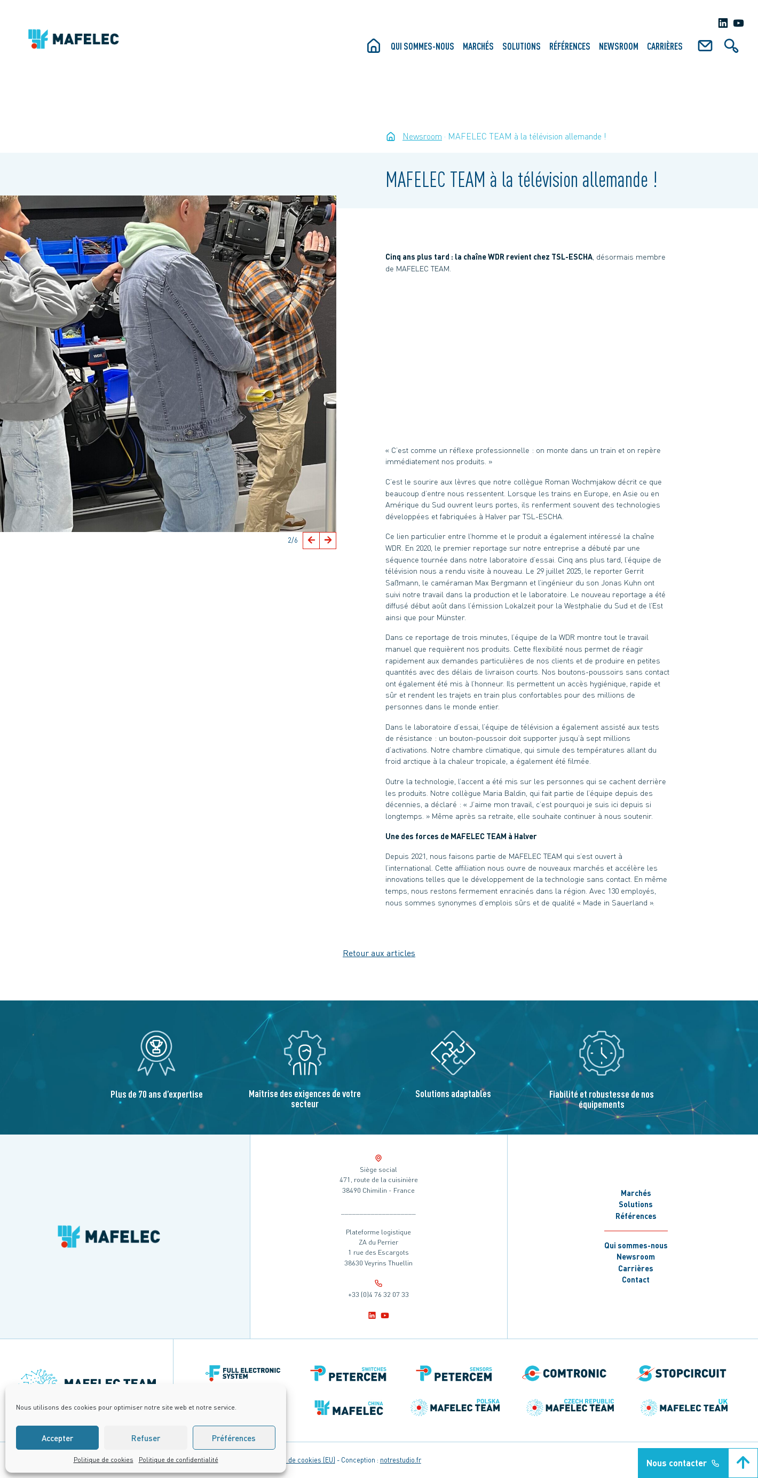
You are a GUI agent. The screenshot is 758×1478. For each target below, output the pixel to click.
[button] (311, 540)
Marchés (478, 46)
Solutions (521, 46)
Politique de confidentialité (178, 1460)
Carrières (665, 46)
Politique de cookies (103, 1460)
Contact (636, 1279)
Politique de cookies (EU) (297, 1460)
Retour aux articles (379, 952)
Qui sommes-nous (422, 46)
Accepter (57, 1438)
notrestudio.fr (400, 1460)
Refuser (145, 1438)
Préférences (234, 1438)
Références (569, 46)
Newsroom (618, 46)
